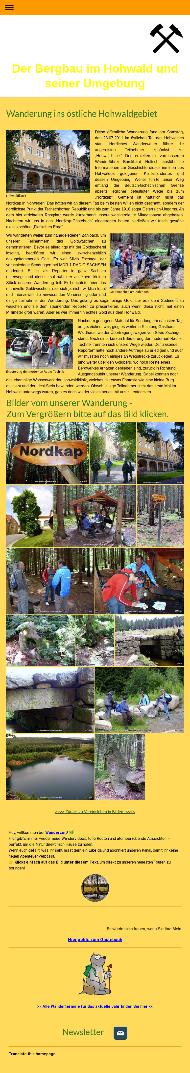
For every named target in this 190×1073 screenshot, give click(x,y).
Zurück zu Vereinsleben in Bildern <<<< (95, 812)
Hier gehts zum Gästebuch (95, 939)
